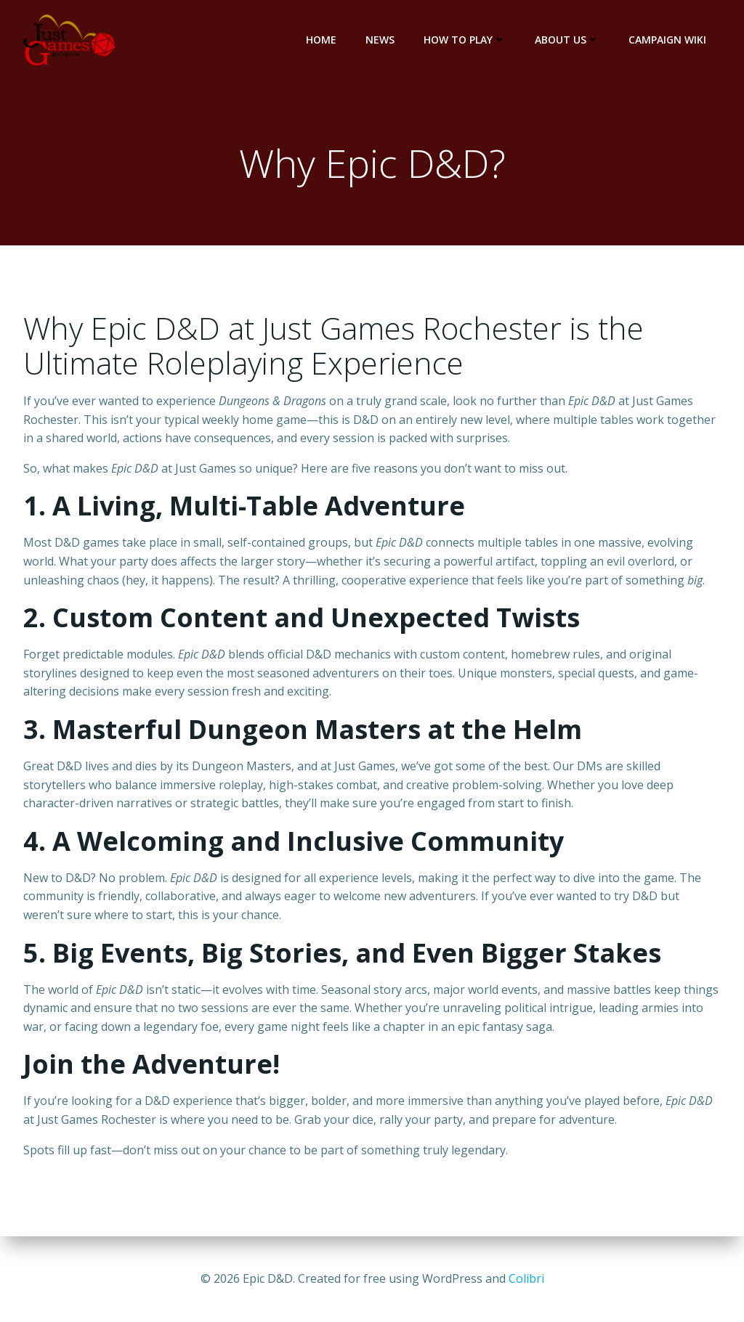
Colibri (526, 1278)
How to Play (465, 39)
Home (321, 39)
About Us (567, 39)
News (380, 39)
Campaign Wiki (667, 39)
